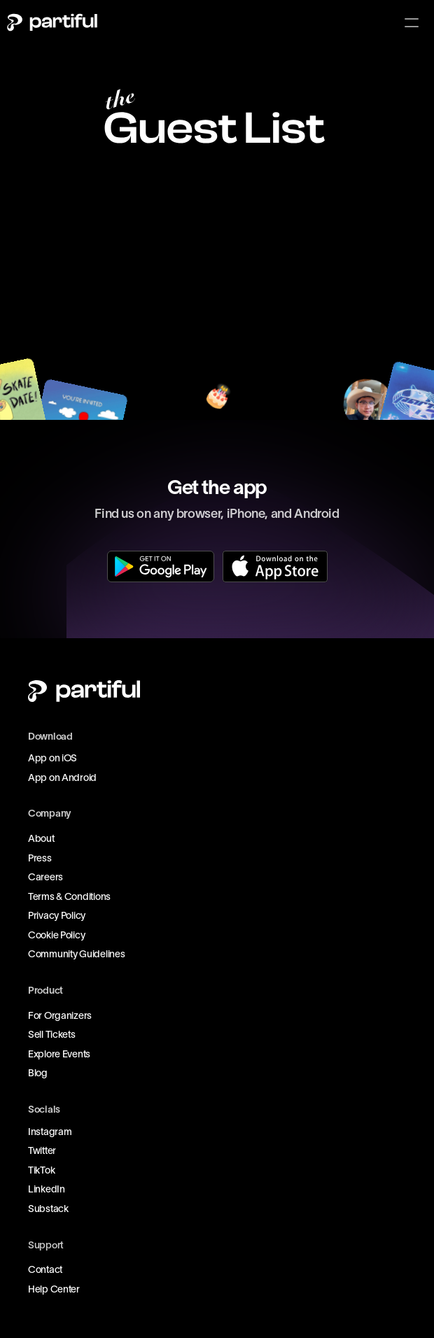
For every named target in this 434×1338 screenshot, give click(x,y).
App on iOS (52, 757)
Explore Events (59, 1053)
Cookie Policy (56, 935)
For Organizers (60, 1015)
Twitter (42, 1150)
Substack (48, 1208)
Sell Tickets (52, 1034)
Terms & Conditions (69, 896)
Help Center (54, 1289)
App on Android (62, 777)
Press (40, 858)
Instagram (49, 1131)
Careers (45, 876)
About (41, 838)
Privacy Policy (56, 915)
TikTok (41, 1170)
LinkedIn (46, 1189)
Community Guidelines (76, 953)
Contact (45, 1269)
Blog (38, 1072)
